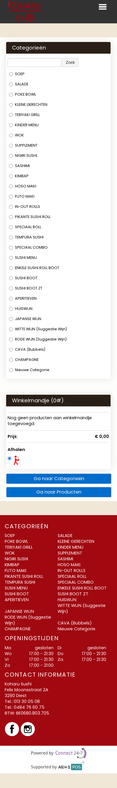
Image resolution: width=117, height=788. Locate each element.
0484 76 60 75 (29, 707)
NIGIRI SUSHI (23, 155)
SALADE (18, 84)
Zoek (70, 62)
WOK (16, 135)
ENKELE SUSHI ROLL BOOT (34, 267)
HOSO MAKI (22, 186)
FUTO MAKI (22, 196)
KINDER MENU (24, 124)
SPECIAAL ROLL (25, 226)
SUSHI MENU (23, 257)
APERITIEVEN (23, 298)
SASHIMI (19, 165)
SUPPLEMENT (23, 145)
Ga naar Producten (58, 492)
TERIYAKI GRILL (24, 114)
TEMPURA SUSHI (26, 237)
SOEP (17, 73)
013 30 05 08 (27, 701)
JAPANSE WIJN (25, 318)
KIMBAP (19, 175)
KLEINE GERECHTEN (28, 104)
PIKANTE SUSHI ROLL (30, 216)
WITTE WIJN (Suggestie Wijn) (38, 329)
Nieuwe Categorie (29, 369)
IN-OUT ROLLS (24, 206)
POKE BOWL (22, 94)
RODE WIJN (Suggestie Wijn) (38, 339)
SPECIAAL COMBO (28, 247)
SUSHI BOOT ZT (25, 288)
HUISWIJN (20, 308)
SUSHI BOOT (23, 277)
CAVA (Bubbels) (27, 349)
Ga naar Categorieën (59, 478)
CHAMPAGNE (24, 359)
